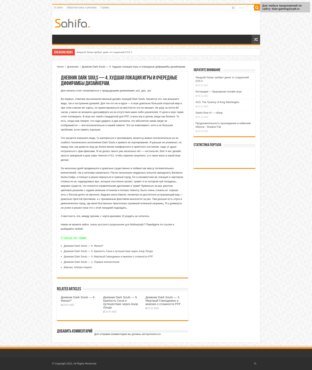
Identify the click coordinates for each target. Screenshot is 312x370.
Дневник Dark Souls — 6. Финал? (83, 245)
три (149, 90)
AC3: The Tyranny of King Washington (217, 102)
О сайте (58, 7)
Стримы (104, 7)
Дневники (73, 66)
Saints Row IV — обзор (209, 112)
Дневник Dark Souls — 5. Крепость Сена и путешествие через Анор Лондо (108, 251)
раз (138, 90)
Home (60, 66)
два (143, 90)
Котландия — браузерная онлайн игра (219, 91)
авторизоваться (151, 334)
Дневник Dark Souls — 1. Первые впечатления (91, 261)
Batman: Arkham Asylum (78, 267)
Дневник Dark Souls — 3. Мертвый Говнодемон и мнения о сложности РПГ (108, 256)
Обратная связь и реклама (82, 7)
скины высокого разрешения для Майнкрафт (117, 224)
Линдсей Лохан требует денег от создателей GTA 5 (104, 52)
